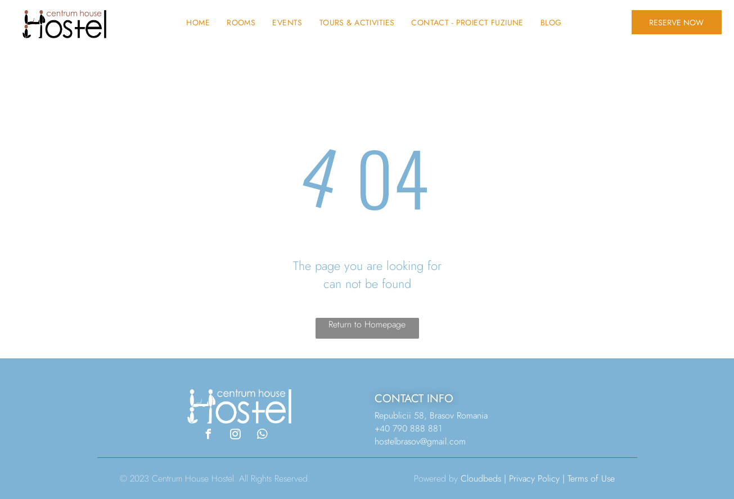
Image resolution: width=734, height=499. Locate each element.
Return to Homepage (367, 324)
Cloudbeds (481, 478)
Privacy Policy (534, 478)
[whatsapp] (262, 435)
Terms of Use (591, 478)
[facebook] (208, 435)
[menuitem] (198, 22)
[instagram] (235, 435)
